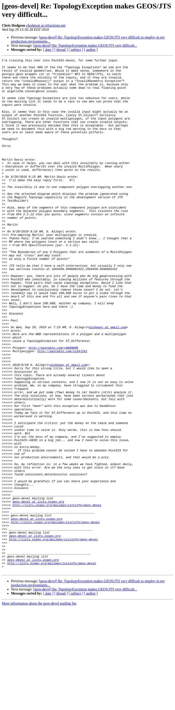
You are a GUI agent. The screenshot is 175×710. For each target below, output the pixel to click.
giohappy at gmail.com (107, 381)
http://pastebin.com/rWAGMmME (53, 406)
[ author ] (91, 50)
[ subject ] (76, 50)
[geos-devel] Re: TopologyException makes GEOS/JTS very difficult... (85, 45)
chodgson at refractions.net (46, 25)
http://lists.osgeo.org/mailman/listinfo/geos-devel (57, 595)
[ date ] (48, 50)
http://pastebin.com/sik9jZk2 (62, 410)
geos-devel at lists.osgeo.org (38, 590)
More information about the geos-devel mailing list (39, 706)
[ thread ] (61, 50)
